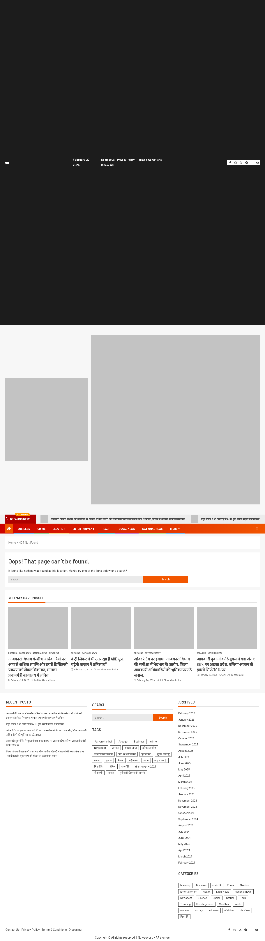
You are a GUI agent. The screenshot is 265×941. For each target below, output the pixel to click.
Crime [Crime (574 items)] (230, 884)
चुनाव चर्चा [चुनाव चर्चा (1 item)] (146, 753)
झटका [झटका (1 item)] (97, 759)
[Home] (9, 527)
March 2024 (185, 855)
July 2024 (184, 830)
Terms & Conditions (149, 159)
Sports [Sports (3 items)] (216, 897)
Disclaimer (106, 164)
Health (107, 527)
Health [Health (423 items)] (207, 890)
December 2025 (187, 724)
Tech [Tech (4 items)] (243, 897)
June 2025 (184, 762)
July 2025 (184, 755)
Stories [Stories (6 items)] (230, 897)
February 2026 (186, 712)
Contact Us (107, 159)
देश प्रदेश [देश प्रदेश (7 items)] (199, 909)
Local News (127, 527)
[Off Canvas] (7, 161)
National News (152, 527)
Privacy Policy (125, 159)
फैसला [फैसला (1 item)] (120, 759)
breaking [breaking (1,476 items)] (185, 884)
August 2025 (185, 749)
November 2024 (187, 805)
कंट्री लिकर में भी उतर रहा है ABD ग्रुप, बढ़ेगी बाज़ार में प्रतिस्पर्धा (225, 518)
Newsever (144, 936)
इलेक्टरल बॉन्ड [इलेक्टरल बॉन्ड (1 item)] (149, 746)
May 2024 (184, 842)
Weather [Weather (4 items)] (224, 903)
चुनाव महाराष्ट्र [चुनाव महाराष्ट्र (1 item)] (163, 753)
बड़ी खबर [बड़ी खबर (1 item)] (133, 759)
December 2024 (187, 799)
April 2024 (184, 849)
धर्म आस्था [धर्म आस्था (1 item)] (214, 909)
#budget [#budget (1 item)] (123, 740)
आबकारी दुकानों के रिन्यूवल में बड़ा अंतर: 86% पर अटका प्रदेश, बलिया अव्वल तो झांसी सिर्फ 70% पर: (226, 663)
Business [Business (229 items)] (201, 884)
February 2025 (186, 787)
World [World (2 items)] (238, 903)
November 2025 (187, 731)
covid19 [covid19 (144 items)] (216, 884)
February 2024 (186, 861)
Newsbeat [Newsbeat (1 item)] (100, 746)
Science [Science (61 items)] (202, 897)
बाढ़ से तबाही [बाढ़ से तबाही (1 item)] (160, 759)
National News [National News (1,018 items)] (243, 890)
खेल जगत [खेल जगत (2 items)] (184, 909)
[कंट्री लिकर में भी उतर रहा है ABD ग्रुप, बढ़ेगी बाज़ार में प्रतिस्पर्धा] (101, 627)
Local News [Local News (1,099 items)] (222, 890)
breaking (12, 652)
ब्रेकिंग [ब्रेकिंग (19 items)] (113, 765)
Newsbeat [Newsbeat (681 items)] (186, 897)
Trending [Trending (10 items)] (185, 903)
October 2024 (186, 811)
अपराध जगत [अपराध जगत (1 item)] (130, 746)
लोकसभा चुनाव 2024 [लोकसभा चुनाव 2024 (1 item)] (145, 765)
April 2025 (184, 774)
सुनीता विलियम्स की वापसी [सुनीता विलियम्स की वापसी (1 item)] (132, 771)
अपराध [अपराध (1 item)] (115, 746)
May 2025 (184, 768)
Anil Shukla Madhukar (45, 679)
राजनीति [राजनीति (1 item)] (125, 765)
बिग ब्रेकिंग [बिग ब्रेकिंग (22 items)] (245, 909)
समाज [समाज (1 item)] (111, 771)
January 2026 (186, 718)
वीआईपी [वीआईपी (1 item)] (98, 771)
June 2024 (184, 836)
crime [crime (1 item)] (153, 740)
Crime (41, 527)
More (173, 527)
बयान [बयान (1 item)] (146, 759)
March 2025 (185, 780)
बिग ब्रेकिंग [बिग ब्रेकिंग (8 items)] (99, 765)
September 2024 (188, 818)
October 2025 (186, 737)
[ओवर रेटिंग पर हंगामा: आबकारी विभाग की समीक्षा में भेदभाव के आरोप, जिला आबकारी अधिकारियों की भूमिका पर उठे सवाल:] (164, 627)
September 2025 (188, 743)
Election (59, 527)
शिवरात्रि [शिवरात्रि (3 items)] (184, 915)
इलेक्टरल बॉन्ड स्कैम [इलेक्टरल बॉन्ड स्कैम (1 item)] (103, 753)
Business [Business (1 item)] (139, 740)
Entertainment (83, 527)
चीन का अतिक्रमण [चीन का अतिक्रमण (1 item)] (127, 753)
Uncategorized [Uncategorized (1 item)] (204, 903)
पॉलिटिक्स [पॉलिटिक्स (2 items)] (229, 909)
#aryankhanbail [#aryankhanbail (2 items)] (103, 740)
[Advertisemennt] (175, 418)
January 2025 (186, 793)
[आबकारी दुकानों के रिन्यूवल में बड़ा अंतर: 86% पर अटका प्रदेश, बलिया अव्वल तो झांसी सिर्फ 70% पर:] (227, 627)
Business (23, 527)
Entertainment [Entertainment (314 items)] (188, 890)
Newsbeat (54, 652)
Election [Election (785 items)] (244, 884)
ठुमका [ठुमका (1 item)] (109, 759)
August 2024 (185, 824)
